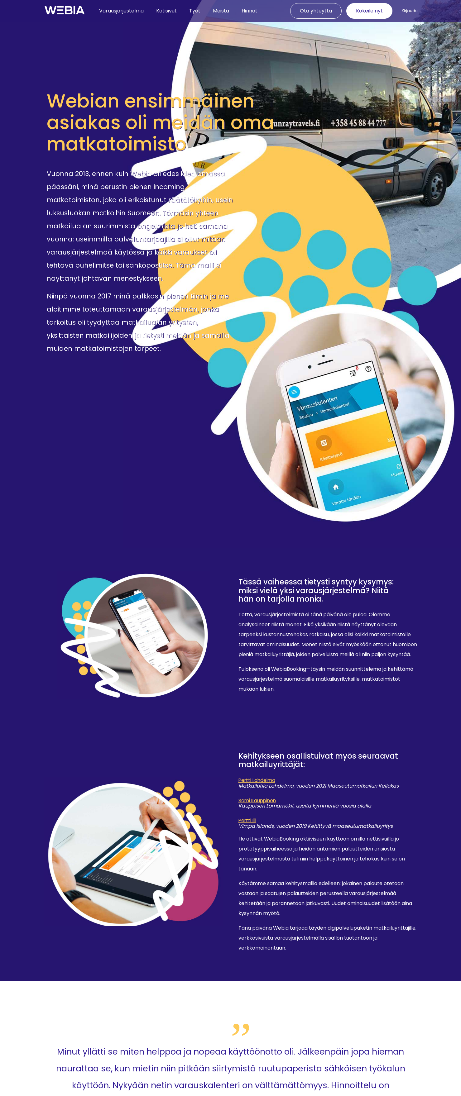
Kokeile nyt (369, 10)
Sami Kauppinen (258, 801)
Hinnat (249, 10)
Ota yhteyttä (316, 10)
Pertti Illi (248, 822)
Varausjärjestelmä (121, 10)
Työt (194, 10)
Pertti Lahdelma (257, 781)
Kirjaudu (410, 11)
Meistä (221, 10)
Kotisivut (166, 10)
